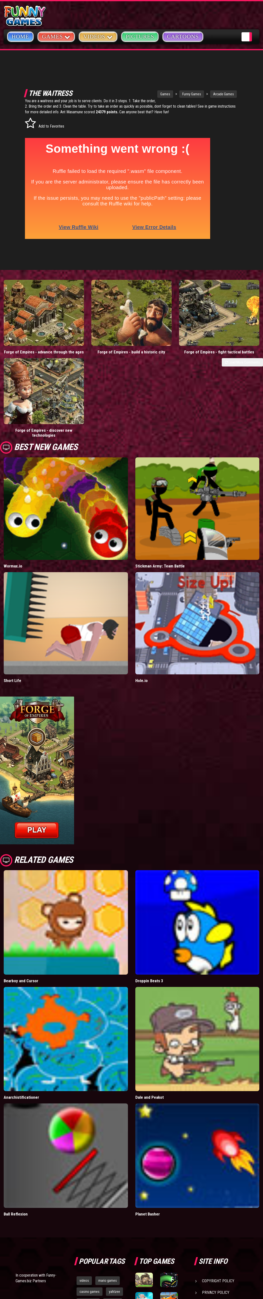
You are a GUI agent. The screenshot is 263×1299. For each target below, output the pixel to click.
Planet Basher (147, 1116)
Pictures (140, 36)
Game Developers (218, 1217)
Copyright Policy (218, 1183)
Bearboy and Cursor (21, 882)
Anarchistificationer (21, 999)
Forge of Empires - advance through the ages (33, 326)
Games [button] (56, 36)
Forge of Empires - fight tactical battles (164, 326)
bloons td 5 (87, 1215)
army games (88, 1204)
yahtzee (114, 1193)
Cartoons (183, 36)
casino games (90, 1193)
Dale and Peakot (149, 999)
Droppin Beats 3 (149, 882)
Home (20, 36)
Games (151, 94)
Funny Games (177, 94)
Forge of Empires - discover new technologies (230, 326)
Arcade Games (209, 94)
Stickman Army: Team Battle (160, 467)
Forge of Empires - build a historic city (98, 326)
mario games (107, 1182)
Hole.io (141, 582)
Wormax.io (13, 467)
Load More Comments (242, 339)
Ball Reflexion (16, 1116)
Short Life (12, 582)
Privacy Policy (215, 1194)
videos (84, 1182)
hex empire (112, 1215)
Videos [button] (98, 36)
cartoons (112, 1204)
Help (206, 1206)
